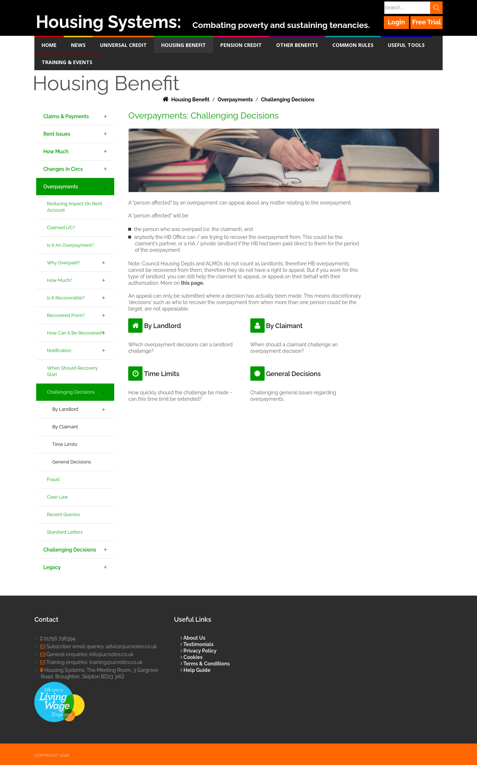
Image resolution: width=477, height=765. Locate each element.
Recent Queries (63, 514)
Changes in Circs (63, 169)
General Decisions (71, 462)
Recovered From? (66, 315)
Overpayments (60, 186)
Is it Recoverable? (66, 297)
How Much (55, 151)
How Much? (59, 280)
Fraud (53, 479)
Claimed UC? (61, 227)
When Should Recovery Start (72, 371)
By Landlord (65, 409)
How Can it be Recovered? (75, 333)
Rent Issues (56, 134)
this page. (192, 283)
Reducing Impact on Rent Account (74, 207)
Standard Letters (65, 532)
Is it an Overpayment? (70, 245)
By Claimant (65, 426)
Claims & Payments (66, 116)
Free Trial (426, 22)
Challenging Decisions (71, 392)
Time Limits (64, 444)
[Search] (413, 7)
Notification (59, 350)
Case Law (57, 497)
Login (396, 22)
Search (436, 7)
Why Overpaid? (63, 262)
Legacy (52, 567)
